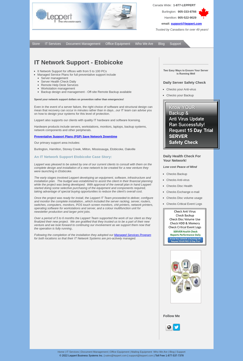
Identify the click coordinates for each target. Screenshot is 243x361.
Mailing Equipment (142, 351)
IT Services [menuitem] (53, 44)
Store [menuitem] (36, 44)
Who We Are (160, 351)
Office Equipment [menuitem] (117, 44)
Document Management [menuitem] (83, 44)
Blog (172, 351)
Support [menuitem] (175, 44)
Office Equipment (119, 351)
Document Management (94, 351)
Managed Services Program (132, 235)
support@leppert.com (186, 23)
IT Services (72, 351)
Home (61, 351)
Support (180, 351)
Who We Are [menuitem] (144, 44)
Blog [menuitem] (161, 44)
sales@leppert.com (116, 355)
